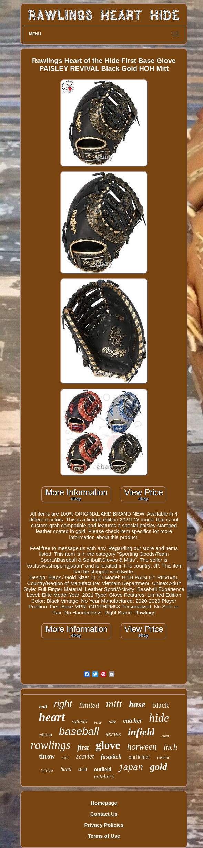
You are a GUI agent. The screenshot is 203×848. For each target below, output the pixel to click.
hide (159, 717)
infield (141, 732)
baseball (79, 731)
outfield (103, 769)
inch (170, 747)
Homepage (104, 803)
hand (65, 769)
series (113, 734)
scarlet (85, 756)
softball (79, 721)
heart (52, 717)
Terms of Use (104, 836)
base (137, 704)
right (63, 704)
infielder (47, 770)
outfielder (139, 757)
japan (130, 767)
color (165, 736)
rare (112, 721)
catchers (104, 776)
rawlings (51, 745)
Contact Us (104, 814)
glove (108, 745)
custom (163, 757)
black (160, 705)
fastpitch (111, 756)
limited (89, 705)
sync (65, 757)
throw (47, 756)
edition (45, 735)
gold (158, 766)
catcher (132, 720)
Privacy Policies (103, 825)
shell (82, 769)
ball (43, 706)
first (83, 747)
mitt (114, 703)
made (98, 722)
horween (142, 746)
